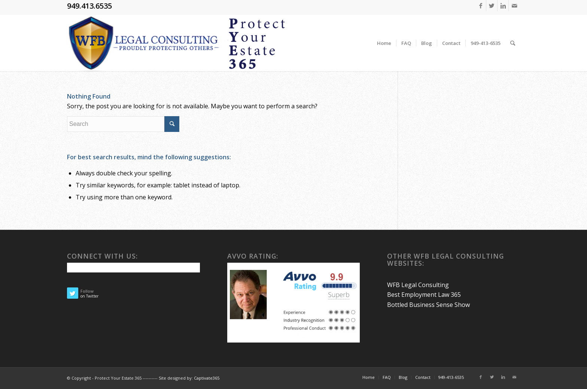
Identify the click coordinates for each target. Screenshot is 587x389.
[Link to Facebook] (480, 5)
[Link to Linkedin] (503, 5)
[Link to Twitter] (491, 5)
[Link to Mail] (514, 5)
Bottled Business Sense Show (428, 305)
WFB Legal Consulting (418, 285)
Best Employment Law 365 (424, 294)
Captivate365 (206, 378)
